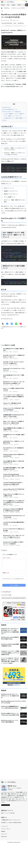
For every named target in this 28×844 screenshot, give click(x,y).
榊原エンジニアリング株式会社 (8, 813)
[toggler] (26, 1)
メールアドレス (13, 578)
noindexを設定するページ (9, 109)
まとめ (4, 120)
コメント (6, 558)
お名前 (5, 572)
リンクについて (4, 826)
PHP (15, 23)
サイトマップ (4, 834)
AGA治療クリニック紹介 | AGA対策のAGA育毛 (11, 822)
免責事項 (3, 831)
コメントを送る (14, 585)
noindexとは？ (6, 107)
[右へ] (26, 4)
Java (25, 5)
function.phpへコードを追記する (11, 111)
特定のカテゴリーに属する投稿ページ (15, 118)
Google (13, 5)
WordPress (6, 8)
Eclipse (3, 5)
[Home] (1, 8)
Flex (8, 5)
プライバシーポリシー (6, 829)
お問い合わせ (4, 836)
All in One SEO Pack (7, 23)
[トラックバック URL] (14, 598)
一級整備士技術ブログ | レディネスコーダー (10, 820)
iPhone (19, 5)
